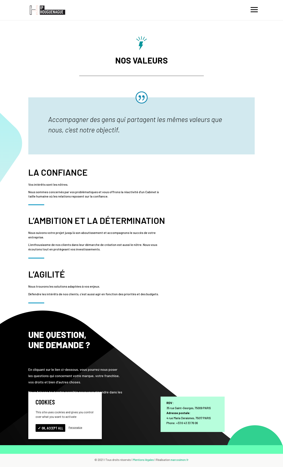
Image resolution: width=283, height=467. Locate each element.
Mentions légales (143, 459)
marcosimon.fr (179, 459)
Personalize (75, 427)
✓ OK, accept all (50, 428)
